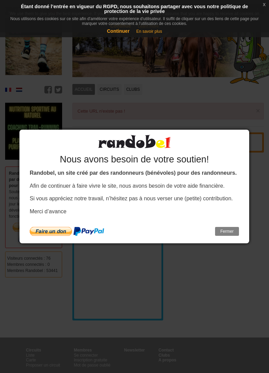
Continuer (118, 31)
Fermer (227, 231)
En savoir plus (149, 31)
